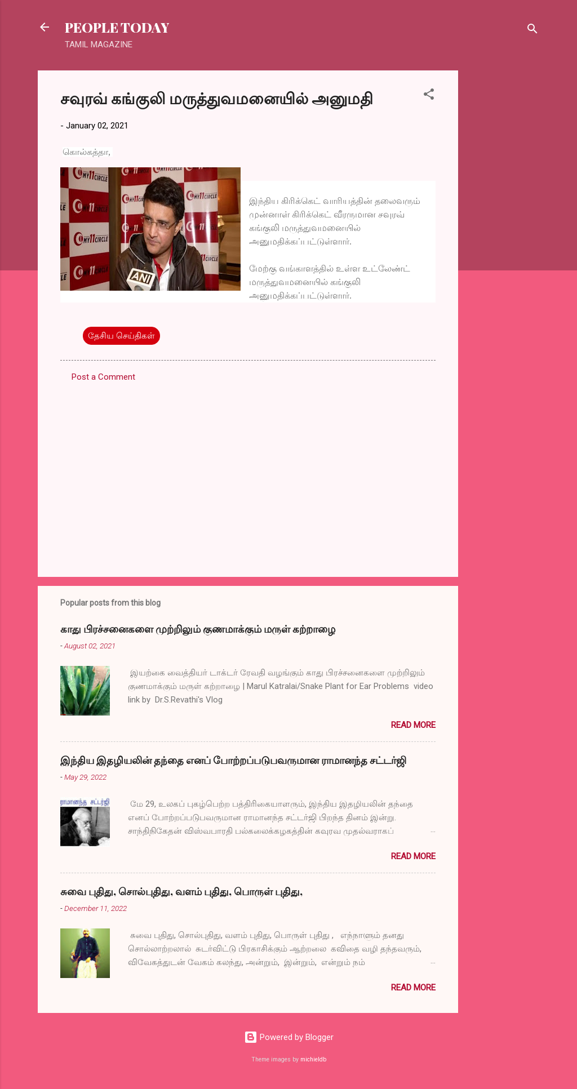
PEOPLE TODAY (117, 27)
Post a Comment (103, 377)
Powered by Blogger (289, 1037)
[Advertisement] (503, 239)
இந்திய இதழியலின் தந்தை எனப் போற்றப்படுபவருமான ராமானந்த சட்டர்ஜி (233, 760)
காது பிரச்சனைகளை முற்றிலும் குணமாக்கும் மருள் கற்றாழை (197, 628)
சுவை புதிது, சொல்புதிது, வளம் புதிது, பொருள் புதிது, (181, 891)
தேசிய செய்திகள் (121, 336)
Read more (413, 725)
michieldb (313, 1059)
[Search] (532, 31)
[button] (429, 96)
